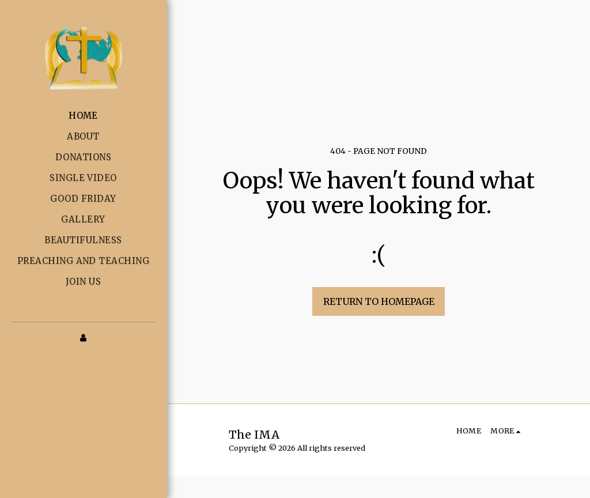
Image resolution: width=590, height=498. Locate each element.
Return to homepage (378, 301)
